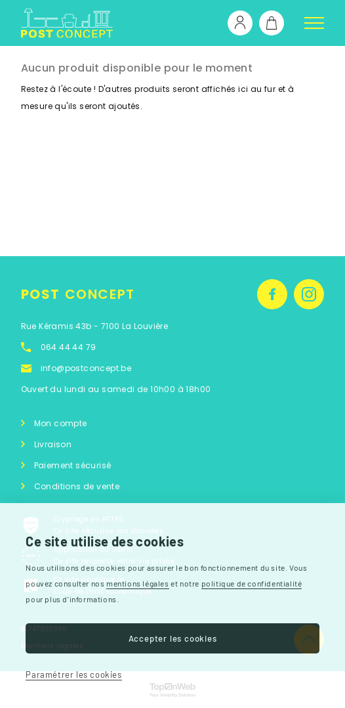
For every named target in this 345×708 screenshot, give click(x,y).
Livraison (53, 444)
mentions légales (137, 583)
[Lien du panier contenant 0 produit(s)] (271, 23)
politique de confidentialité (251, 583)
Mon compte (60, 423)
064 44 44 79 (68, 347)
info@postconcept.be (86, 368)
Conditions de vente (77, 486)
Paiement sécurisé (73, 465)
